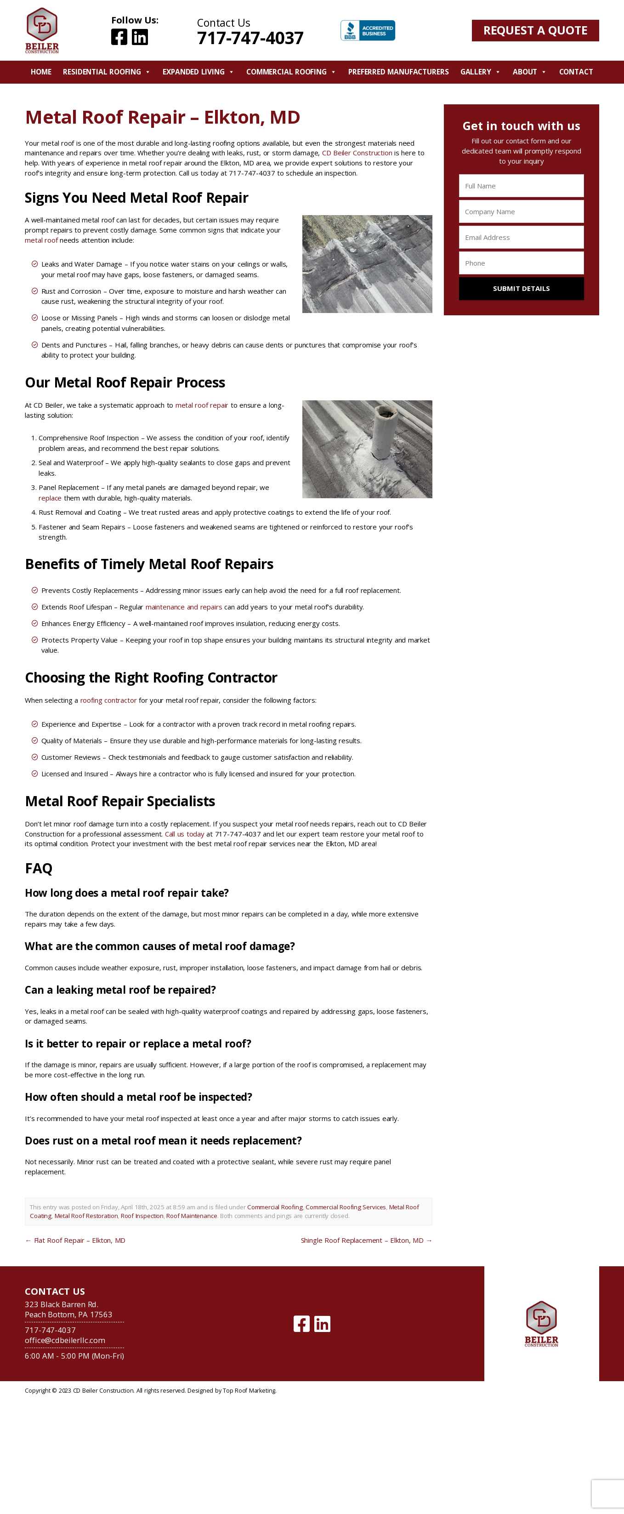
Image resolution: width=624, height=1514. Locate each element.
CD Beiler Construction (357, 152)
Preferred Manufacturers (398, 72)
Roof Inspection (142, 1216)
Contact (576, 72)
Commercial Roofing (291, 72)
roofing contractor (108, 700)
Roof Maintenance (191, 1216)
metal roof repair (202, 405)
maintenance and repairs (184, 606)
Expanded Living (198, 72)
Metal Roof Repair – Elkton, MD (162, 116)
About (530, 72)
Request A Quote (535, 30)
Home (41, 72)
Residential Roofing (107, 72)
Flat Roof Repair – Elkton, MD (75, 1240)
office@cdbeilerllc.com (65, 1340)
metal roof (41, 240)
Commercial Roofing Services (346, 1207)
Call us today (184, 833)
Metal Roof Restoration (86, 1216)
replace (50, 497)
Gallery (480, 72)
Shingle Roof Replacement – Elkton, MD (367, 1240)
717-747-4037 (250, 37)
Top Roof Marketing (249, 1390)
